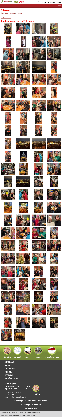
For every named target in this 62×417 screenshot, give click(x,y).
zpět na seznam (6, 18)
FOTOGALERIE (38, 352)
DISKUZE (28, 352)
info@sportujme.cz (55, 2)
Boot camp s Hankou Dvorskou (32, 412)
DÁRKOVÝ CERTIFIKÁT (52, 352)
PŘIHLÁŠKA (7, 352)
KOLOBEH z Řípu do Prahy (16, 412)
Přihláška (36, 394)
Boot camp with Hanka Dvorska (26, 415)
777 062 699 (45, 2)
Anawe (34, 408)
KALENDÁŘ (17, 352)
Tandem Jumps (13, 415)
